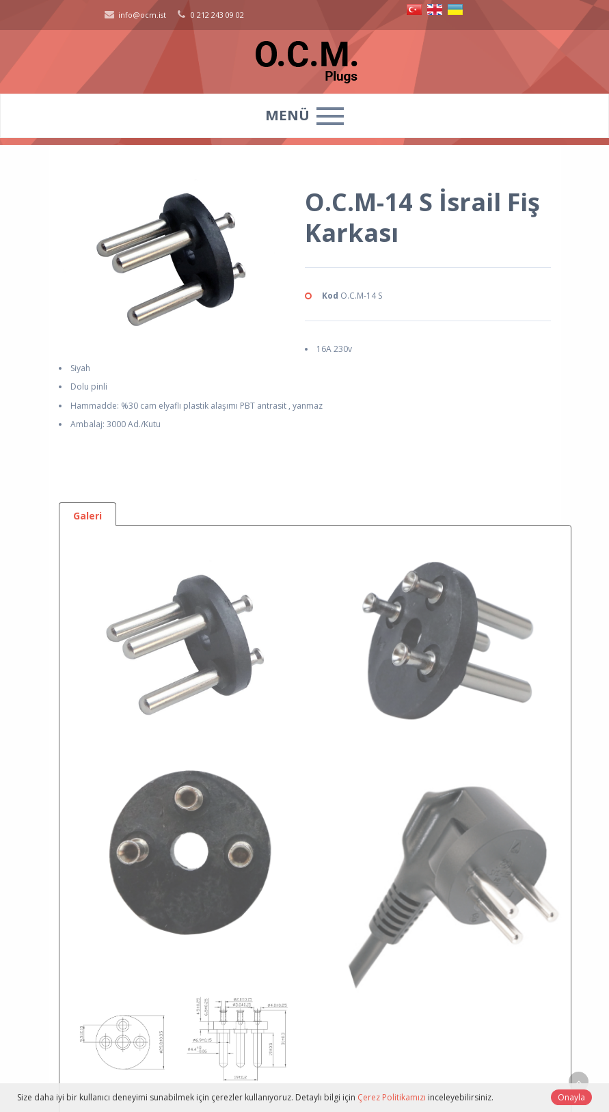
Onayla (571, 1097)
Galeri (87, 515)
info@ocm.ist (134, 15)
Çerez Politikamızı (391, 1097)
